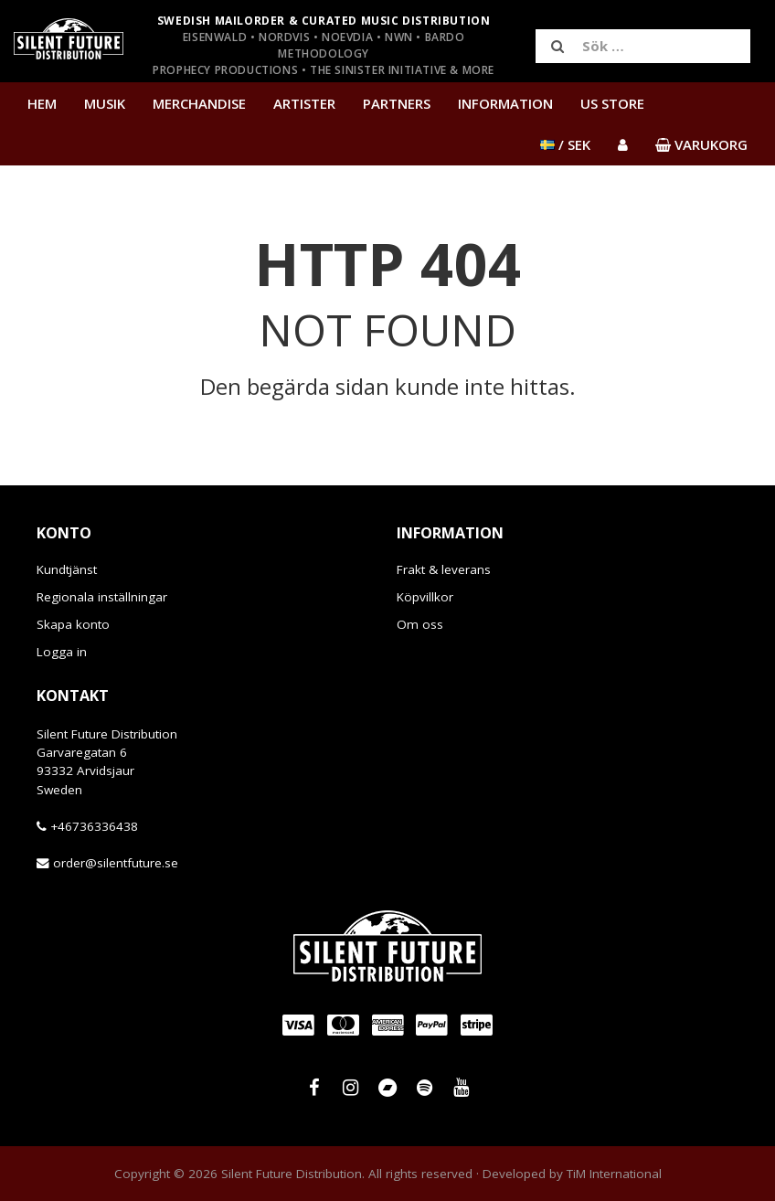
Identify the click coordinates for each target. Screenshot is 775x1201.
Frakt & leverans (444, 569)
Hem (42, 103)
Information (505, 103)
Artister (304, 103)
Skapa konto (73, 624)
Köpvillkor (425, 597)
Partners (396, 103)
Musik (104, 103)
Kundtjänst (67, 569)
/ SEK (565, 144)
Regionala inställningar (102, 597)
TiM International (614, 1173)
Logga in (62, 651)
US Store (612, 103)
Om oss (420, 624)
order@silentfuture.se (115, 863)
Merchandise (199, 103)
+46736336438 (94, 826)
